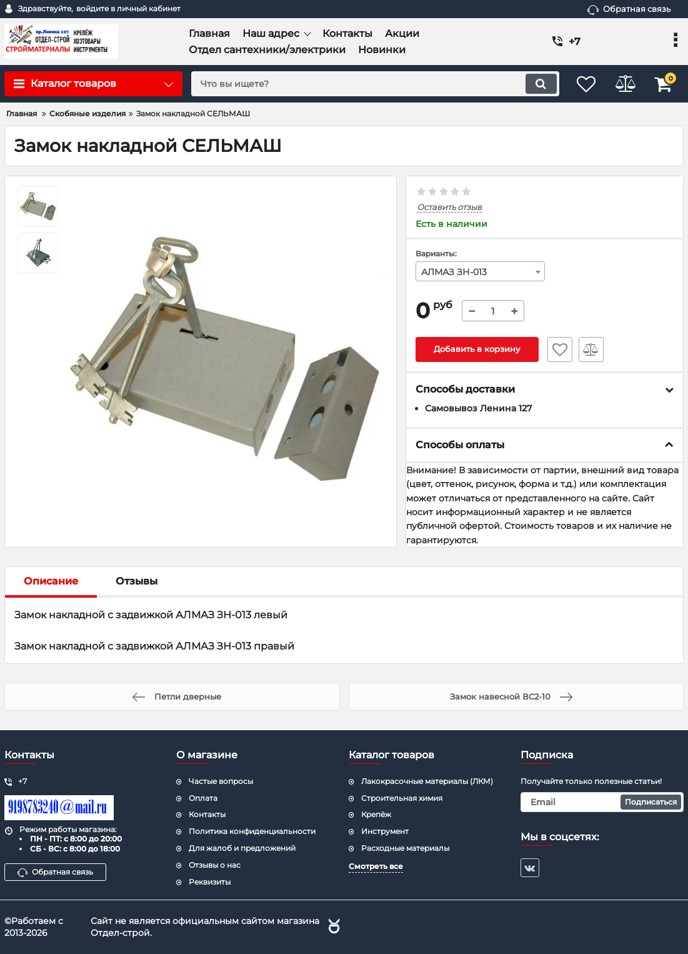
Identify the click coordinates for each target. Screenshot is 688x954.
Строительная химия (401, 798)
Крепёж (376, 815)
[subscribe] (602, 802)
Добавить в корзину (477, 349)
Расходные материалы (405, 848)
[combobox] (480, 271)
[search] (367, 83)
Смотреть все (376, 866)
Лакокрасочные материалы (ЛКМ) (427, 781)
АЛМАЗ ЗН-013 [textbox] (454, 272)
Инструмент (385, 831)
